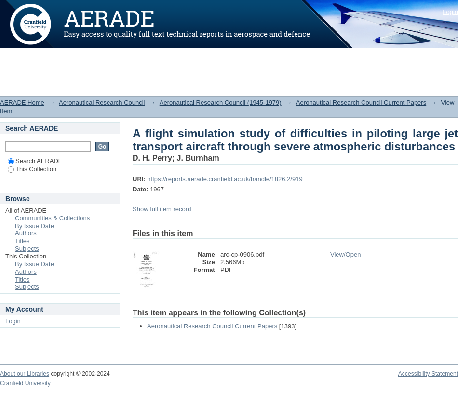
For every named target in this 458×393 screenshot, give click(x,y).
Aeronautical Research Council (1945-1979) (221, 102)
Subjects (27, 248)
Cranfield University (25, 383)
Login (450, 11)
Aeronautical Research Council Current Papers (361, 102)
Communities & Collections (52, 218)
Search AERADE (35, 160)
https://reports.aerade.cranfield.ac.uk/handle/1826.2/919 (224, 179)
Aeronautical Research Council (102, 102)
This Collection (32, 169)
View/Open (345, 254)
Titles (22, 240)
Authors (26, 233)
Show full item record (162, 209)
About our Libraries (24, 373)
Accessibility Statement (428, 373)
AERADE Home (22, 102)
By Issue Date (34, 226)
